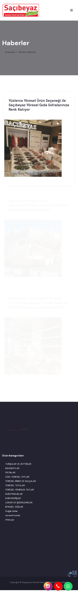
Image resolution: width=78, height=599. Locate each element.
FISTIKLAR (10, 472)
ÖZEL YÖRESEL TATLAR (17, 476)
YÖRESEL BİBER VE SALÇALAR (20, 481)
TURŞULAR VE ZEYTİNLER (18, 463)
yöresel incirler (12, 515)
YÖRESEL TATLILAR (15, 485)
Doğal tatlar (11, 511)
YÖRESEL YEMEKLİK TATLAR (19, 489)
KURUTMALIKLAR (14, 493)
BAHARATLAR (12, 468)
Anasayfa (10, 52)
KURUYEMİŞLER (13, 498)
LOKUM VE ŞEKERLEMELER (18, 502)
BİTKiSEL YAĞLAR (14, 506)
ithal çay (9, 519)
